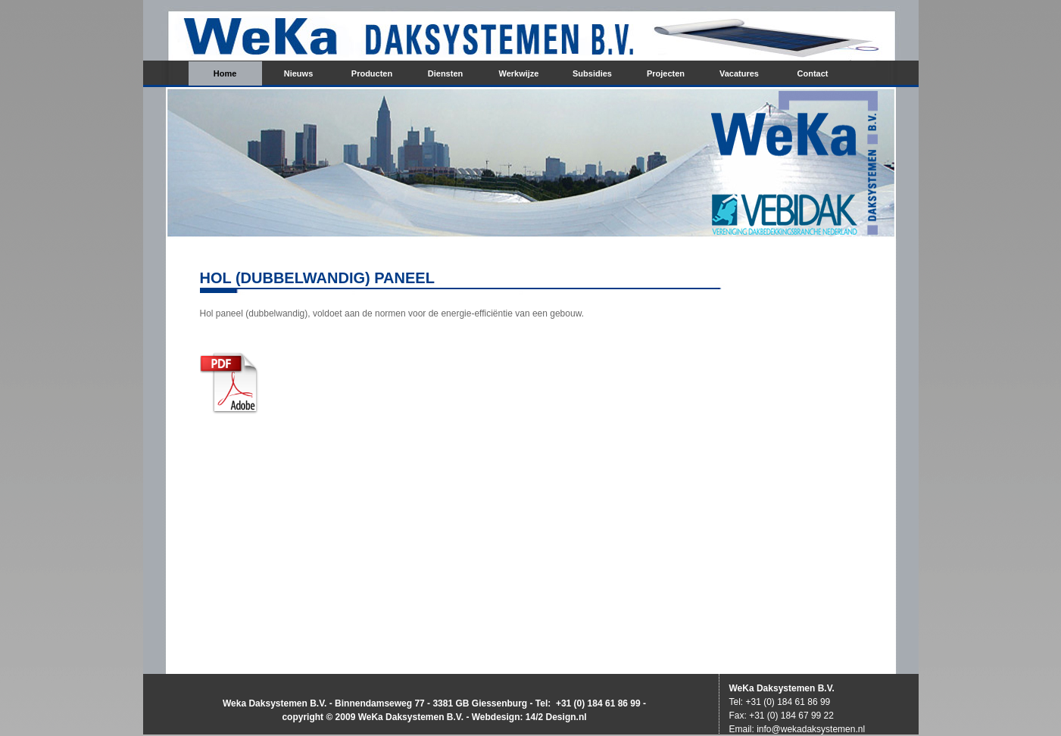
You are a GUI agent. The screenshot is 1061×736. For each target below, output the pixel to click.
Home (225, 73)
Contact (813, 73)
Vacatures (739, 73)
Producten (371, 73)
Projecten (666, 73)
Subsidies (592, 73)
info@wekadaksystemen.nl (811, 729)
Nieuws (299, 73)
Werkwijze (519, 73)
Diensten (445, 73)
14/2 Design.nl (556, 717)
